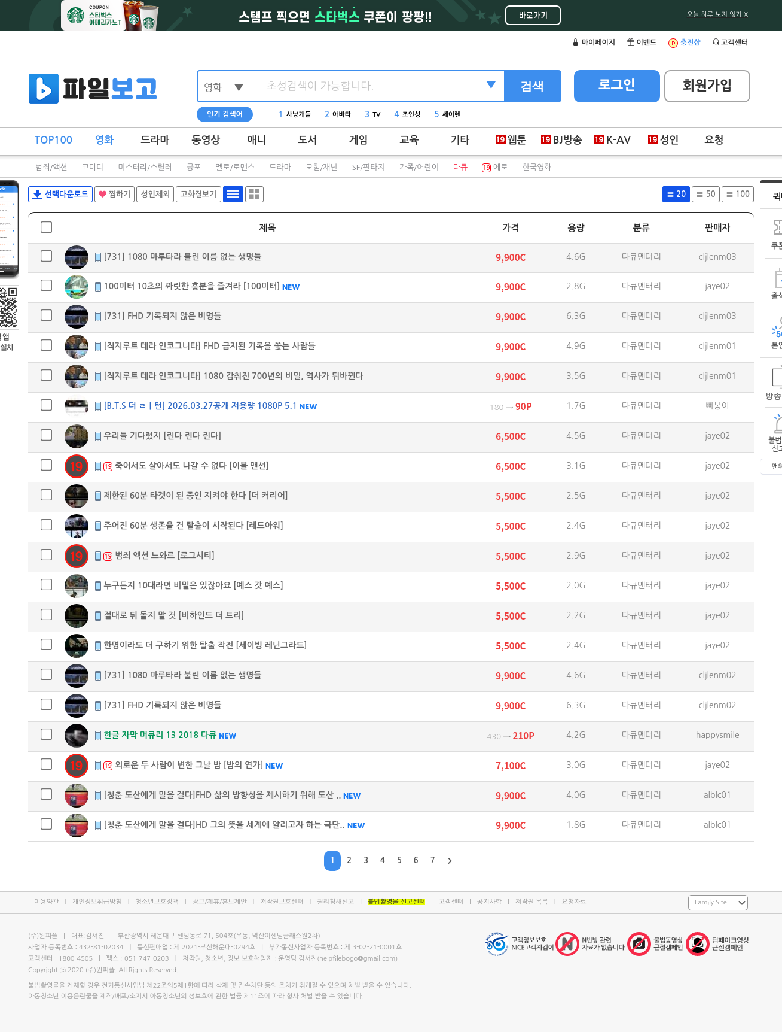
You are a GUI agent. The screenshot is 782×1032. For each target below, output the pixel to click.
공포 (194, 167)
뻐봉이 (717, 406)
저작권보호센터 (281, 902)
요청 (714, 140)
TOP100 (53, 140)
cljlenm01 (718, 346)
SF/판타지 (368, 167)
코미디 (93, 167)
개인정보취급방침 (97, 902)
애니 (257, 140)
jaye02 (718, 286)
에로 (495, 167)
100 (738, 194)
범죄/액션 (51, 167)
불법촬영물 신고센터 (396, 902)
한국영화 (536, 167)
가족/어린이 (419, 167)
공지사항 (489, 902)
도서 (307, 140)
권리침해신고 (335, 902)
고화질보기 (198, 194)
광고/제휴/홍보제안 (220, 902)
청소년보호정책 (156, 902)
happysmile (718, 735)
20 (676, 194)
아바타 (338, 115)
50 (705, 194)
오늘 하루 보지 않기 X (717, 14)
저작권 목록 (531, 902)
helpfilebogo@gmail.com (357, 958)
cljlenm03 (718, 257)
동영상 (206, 140)
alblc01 (718, 795)
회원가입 (707, 85)
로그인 (617, 85)
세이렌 (448, 115)
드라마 (155, 140)
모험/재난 (322, 167)
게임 (358, 140)
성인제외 (155, 194)
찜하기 (114, 194)
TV (372, 115)
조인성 (408, 115)
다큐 (460, 167)
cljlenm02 (718, 675)
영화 (104, 140)
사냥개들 (295, 115)
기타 (460, 140)
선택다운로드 (60, 194)
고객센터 (451, 902)
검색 (532, 86)
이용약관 (46, 902)
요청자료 (573, 902)
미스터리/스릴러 (145, 167)
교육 (409, 140)
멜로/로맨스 (235, 167)
